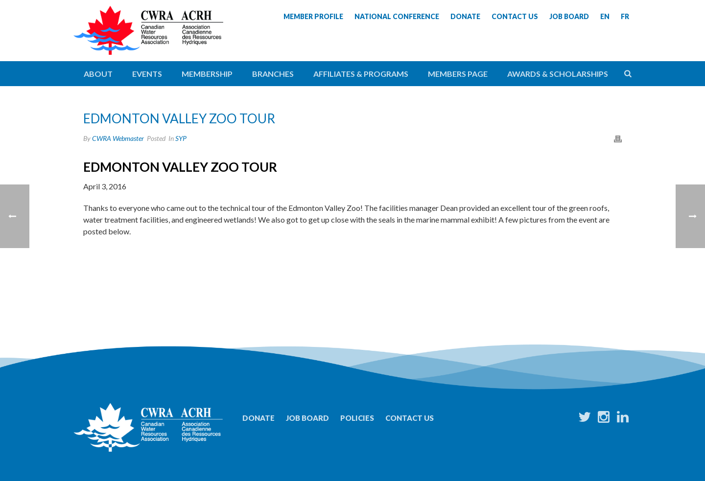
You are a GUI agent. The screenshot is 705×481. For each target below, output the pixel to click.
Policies (357, 417)
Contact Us (409, 417)
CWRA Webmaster (118, 138)
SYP (181, 138)
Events (147, 73)
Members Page (458, 73)
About (98, 73)
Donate (258, 417)
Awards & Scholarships (557, 73)
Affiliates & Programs (360, 73)
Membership (207, 73)
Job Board (307, 417)
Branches (273, 73)
